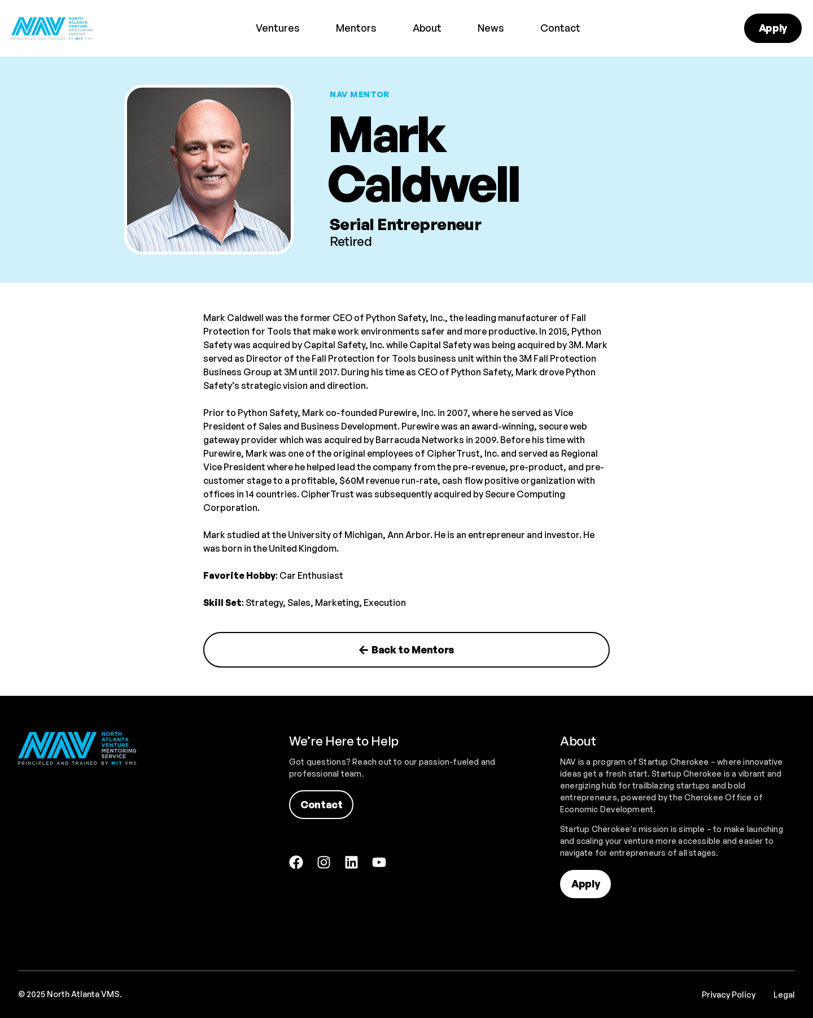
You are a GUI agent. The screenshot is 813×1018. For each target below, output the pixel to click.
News (491, 27)
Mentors (356, 27)
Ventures (278, 27)
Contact (560, 27)
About (427, 27)
